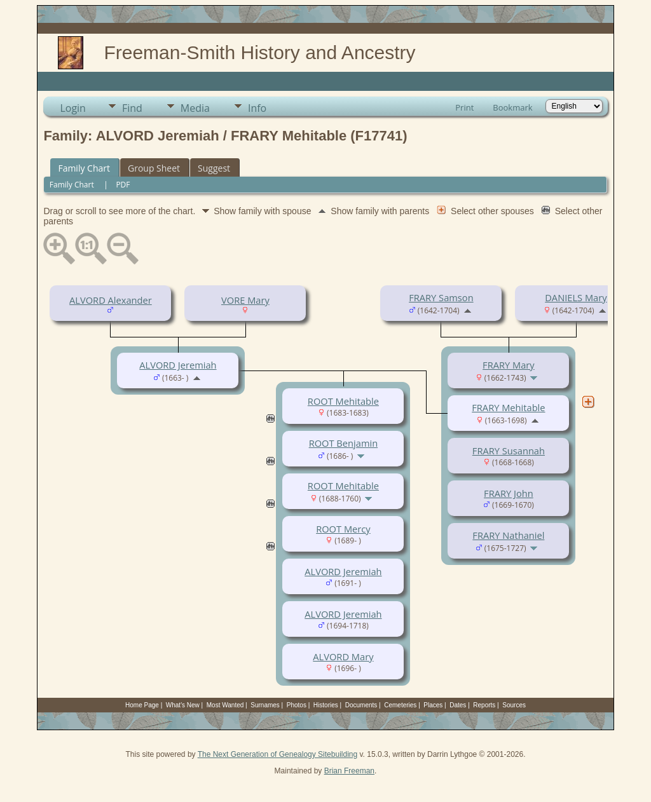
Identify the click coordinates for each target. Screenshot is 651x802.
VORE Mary (245, 300)
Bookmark (512, 107)
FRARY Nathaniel (508, 535)
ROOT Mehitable (343, 401)
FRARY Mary (509, 364)
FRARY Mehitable (508, 407)
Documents (361, 705)
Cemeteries (400, 705)
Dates (457, 705)
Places (432, 705)
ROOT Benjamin (343, 443)
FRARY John (508, 493)
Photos (296, 705)
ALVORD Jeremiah (177, 364)
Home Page (142, 705)
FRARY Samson (441, 297)
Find (132, 108)
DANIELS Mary (575, 297)
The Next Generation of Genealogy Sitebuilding (278, 754)
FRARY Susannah (508, 450)
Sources (514, 705)
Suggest (214, 168)
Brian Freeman (349, 770)
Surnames (265, 705)
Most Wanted (225, 705)
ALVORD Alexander (110, 300)
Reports (484, 705)
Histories (325, 705)
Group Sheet (154, 168)
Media (195, 108)
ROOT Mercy (343, 528)
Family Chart (84, 168)
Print (464, 107)
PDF (123, 184)
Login (73, 108)
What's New (183, 705)
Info (257, 108)
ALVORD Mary (343, 656)
